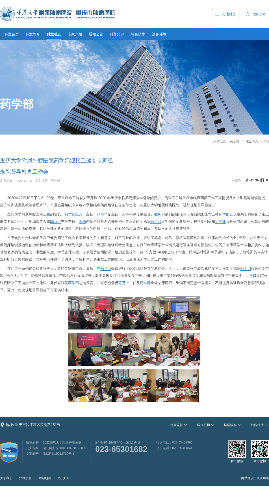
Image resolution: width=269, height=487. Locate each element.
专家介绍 (75, 34)
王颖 (46, 214)
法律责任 (25, 478)
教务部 (159, 214)
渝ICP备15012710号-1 (58, 453)
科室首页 (11, 34)
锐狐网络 (262, 478)
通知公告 (96, 34)
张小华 (102, 214)
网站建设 (247, 478)
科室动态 (54, 34)
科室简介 (33, 34)
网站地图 (45, 478)
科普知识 (117, 34)
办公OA (63, 478)
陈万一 (80, 214)
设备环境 (159, 34)
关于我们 (6, 478)
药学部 (17, 104)
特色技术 (138, 34)
